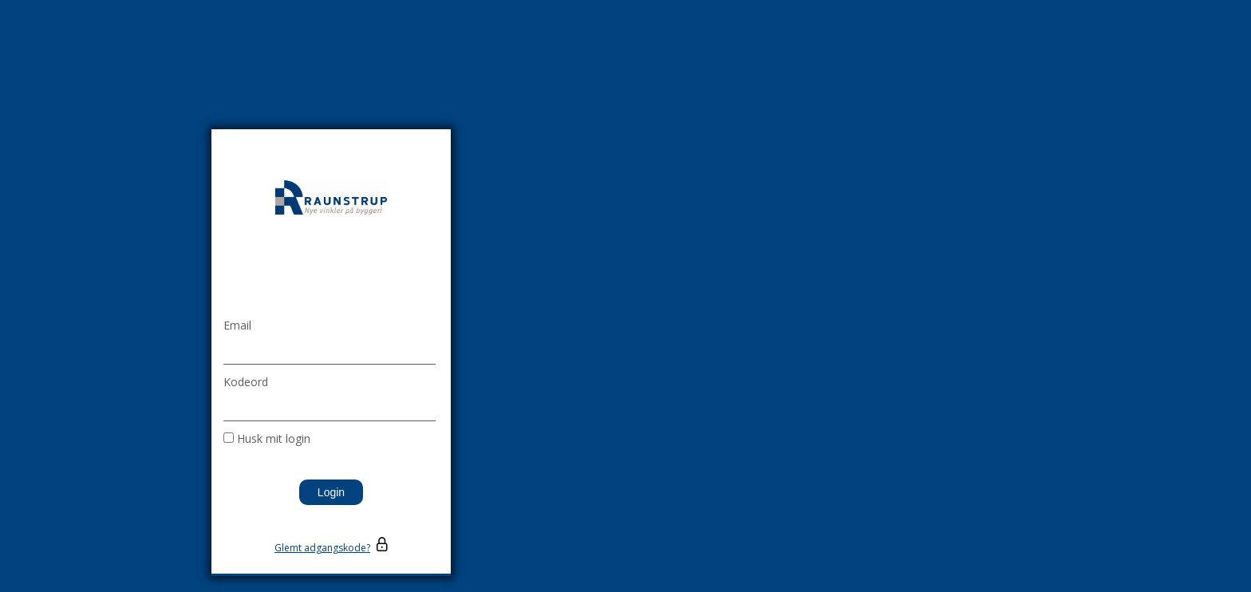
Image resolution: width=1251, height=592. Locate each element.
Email (237, 325)
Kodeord (245, 381)
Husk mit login (273, 438)
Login (331, 492)
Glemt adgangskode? (322, 548)
